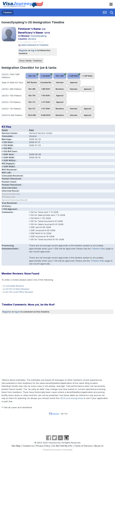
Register (23, 50)
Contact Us (28, 445)
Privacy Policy (43, 445)
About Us (98, 445)
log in (34, 50)
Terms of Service (83, 445)
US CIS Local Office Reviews (19, 292)
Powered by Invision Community (57, 450)
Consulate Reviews (14, 286)
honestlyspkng (38, 36)
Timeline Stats (98, 248)
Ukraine (32, 39)
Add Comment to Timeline (35, 45)
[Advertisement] (29, 346)
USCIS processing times (71, 398)
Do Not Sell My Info (62, 445)
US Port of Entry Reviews (17, 289)
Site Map (16, 445)
